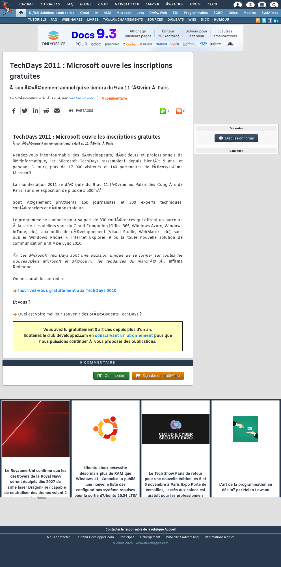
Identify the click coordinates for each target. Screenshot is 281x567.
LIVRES (92, 20)
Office (233, 13)
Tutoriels (50, 4)
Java (140, 13)
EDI (175, 13)
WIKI (192, 20)
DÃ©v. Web (158, 13)
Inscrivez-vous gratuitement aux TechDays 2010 (67, 297)
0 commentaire (114, 104)
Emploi (152, 4)
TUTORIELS (37, 20)
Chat (103, 4)
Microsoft (123, 13)
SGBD (218, 13)
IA (96, 13)
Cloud (84, 13)
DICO (205, 20)
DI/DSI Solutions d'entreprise (51, 13)
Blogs (85, 4)
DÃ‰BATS (175, 20)
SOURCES (155, 20)
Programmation (196, 13)
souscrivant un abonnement (124, 342)
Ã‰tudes (174, 4)
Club (212, 4)
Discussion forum (236, 138)
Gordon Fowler (80, 104)
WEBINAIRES (72, 20)
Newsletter (126, 4)
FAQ (70, 4)
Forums (26, 4)
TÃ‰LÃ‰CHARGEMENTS (123, 20)
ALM (107, 13)
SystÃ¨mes (269, 13)
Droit (195, 4)
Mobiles (249, 13)
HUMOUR (221, 20)
